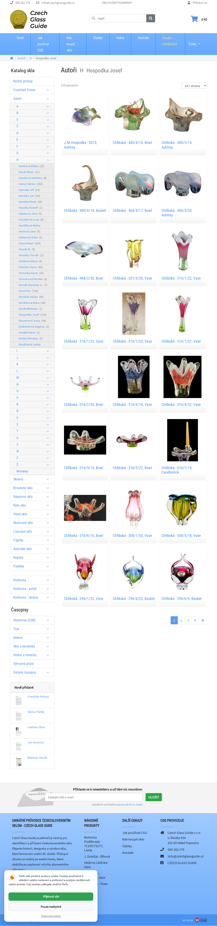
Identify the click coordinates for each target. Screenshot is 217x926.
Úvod (20, 38)
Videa (120, 38)
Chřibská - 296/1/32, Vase (83, 598)
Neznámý (22, 471)
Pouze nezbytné (51, 907)
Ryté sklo (32, 505)
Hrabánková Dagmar (34, 326)
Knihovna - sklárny (32, 597)
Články (97, 38)
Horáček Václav (31, 297)
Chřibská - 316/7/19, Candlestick (176, 470)
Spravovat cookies (51, 916)
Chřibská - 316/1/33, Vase (132, 341)
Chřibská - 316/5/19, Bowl (83, 468)
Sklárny (32, 479)
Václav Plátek (36, 712)
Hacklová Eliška (31, 166)
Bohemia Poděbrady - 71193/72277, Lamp (93, 843)
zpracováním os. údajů (130, 804)
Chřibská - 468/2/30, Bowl (83, 278)
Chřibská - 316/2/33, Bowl (83, 404)
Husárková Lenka (29, 344)
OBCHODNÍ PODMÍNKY (117, 3)
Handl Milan (29, 172)
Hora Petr (28, 291)
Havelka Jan (29, 196)
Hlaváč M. (27, 249)
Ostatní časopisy (32, 672)
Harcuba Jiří (29, 190)
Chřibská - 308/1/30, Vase (132, 535)
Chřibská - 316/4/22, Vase (181, 404)
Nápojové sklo (32, 497)
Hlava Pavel (30, 243)
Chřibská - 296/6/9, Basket (181, 598)
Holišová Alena (30, 261)
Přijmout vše (51, 896)
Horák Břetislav (30, 309)
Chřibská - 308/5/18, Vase (181, 535)
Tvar (32, 629)
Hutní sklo (32, 514)
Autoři (32, 99)
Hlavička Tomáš (31, 255)
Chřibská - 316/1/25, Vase (83, 341)
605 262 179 (22, 3)
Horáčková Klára (32, 303)
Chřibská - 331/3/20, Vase (132, 278)
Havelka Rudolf (30, 208)
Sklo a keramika (32, 646)
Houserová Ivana (32, 320)
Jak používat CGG (43, 44)
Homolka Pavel (31, 273)
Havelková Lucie (31, 219)
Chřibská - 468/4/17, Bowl (132, 210)
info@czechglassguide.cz (58, 3)
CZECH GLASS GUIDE (182, 863)
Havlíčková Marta (29, 225)
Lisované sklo (32, 531)
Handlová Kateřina (33, 178)
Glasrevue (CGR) (32, 620)
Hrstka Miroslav (31, 338)
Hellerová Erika (30, 237)
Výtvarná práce (23, 664)
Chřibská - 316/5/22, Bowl (132, 468)
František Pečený (38, 696)
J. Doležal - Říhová (97, 856)
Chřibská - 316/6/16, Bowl (83, 535)
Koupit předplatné (170, 41)
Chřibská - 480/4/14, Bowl (132, 142)
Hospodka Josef (32, 315)
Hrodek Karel (29, 332)
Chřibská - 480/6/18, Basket (85, 210)
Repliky (32, 558)
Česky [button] (192, 41)
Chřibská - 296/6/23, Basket (134, 598)
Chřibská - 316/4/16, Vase (132, 404)
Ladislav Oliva (36, 727)
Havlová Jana (29, 231)
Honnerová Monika (33, 279)
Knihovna (32, 580)
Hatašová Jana (30, 213)
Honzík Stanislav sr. (33, 285)
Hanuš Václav (31, 184)
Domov (32, 638)
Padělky (32, 566)
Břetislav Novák (37, 758)
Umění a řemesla (32, 655)
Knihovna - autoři (32, 589)
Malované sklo (32, 523)
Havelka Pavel (30, 202)
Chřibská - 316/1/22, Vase (181, 278)
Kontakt (143, 38)
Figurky (32, 540)
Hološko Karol (31, 267)
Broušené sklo (32, 488)
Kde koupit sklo (71, 44)
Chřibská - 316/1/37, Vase (181, 341)
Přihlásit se (200, 3)
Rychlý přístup (23, 81)
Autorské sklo (32, 549)
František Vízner (32, 90)
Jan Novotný (36, 742)
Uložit (153, 797)
